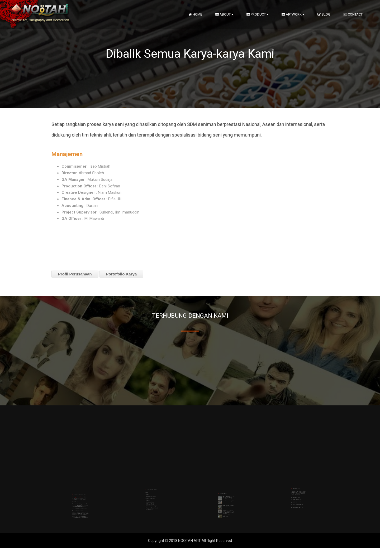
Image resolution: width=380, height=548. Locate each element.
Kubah (151, 491)
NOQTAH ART (190, 541)
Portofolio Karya (121, 274)
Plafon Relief (152, 495)
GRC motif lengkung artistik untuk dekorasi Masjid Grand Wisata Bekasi (227, 494)
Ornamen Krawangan (153, 493)
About (224, 14)
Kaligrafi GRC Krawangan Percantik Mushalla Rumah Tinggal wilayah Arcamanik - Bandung (227, 500)
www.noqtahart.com (299, 493)
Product (257, 14)
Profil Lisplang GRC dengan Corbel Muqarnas (227, 497)
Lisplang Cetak (152, 492)
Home (195, 14)
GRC (151, 489)
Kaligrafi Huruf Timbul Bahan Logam (226, 501)
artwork (293, 14)
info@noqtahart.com (299, 492)
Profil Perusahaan (75, 274)
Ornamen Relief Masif (153, 494)
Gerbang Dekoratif (152, 490)
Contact (353, 14)
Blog (323, 14)
